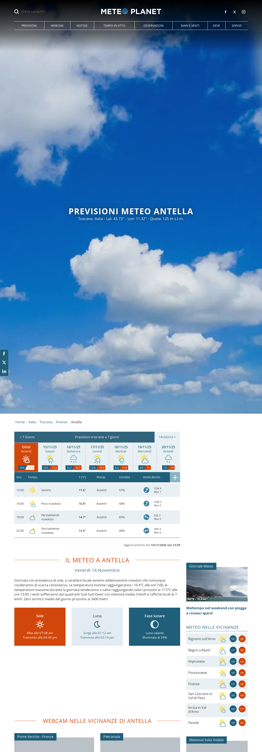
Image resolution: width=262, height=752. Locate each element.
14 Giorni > (167, 437)
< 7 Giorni (27, 437)
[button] (29, 26)
